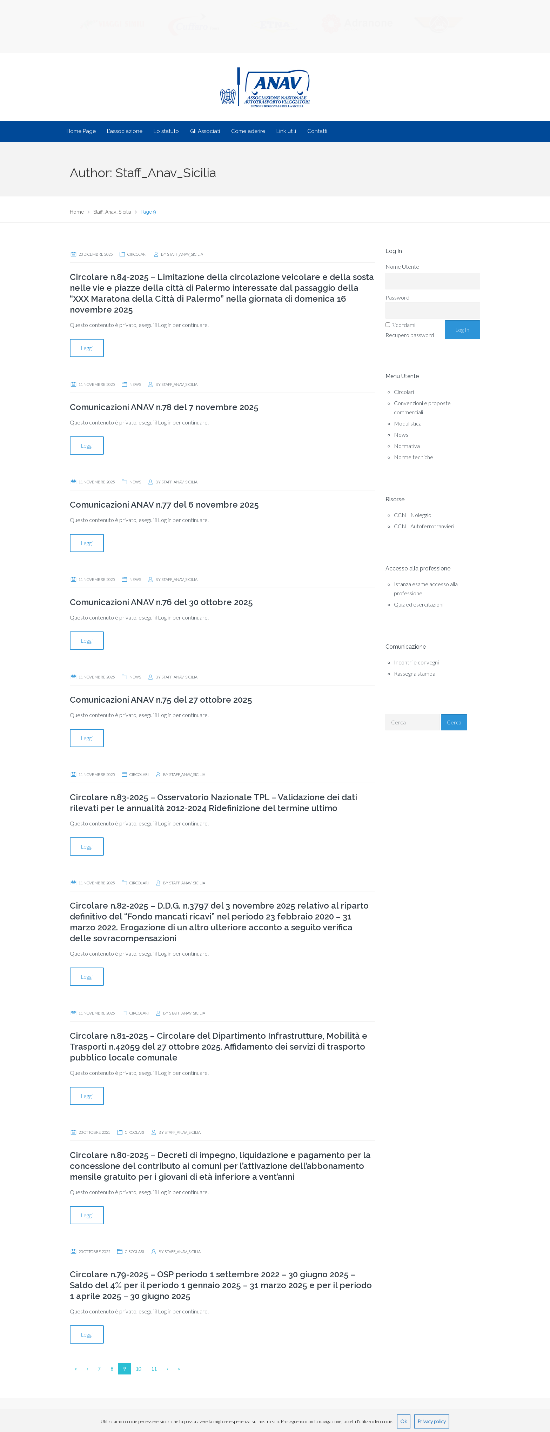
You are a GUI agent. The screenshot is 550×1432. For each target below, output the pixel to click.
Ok (403, 1421)
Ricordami (403, 325)
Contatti (317, 131)
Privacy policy (431, 1421)
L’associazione (124, 131)
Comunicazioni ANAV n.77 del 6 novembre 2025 (164, 505)
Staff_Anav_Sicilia (185, 254)
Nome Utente (402, 266)
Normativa (407, 446)
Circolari (137, 254)
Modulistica (408, 423)
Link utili (286, 131)
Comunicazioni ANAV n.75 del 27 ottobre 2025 (161, 700)
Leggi (87, 348)
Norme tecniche (413, 457)
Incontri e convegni (416, 662)
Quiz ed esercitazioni (418, 604)
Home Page (81, 131)
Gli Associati (205, 131)
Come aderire (248, 131)
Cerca (454, 723)
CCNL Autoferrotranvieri (424, 526)
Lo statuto (166, 131)
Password (397, 297)
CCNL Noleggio (412, 515)
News (135, 384)
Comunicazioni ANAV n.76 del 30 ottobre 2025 (161, 602)
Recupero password (409, 335)
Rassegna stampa (414, 673)
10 (138, 1369)
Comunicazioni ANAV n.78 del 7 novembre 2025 (164, 407)
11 (154, 1369)
